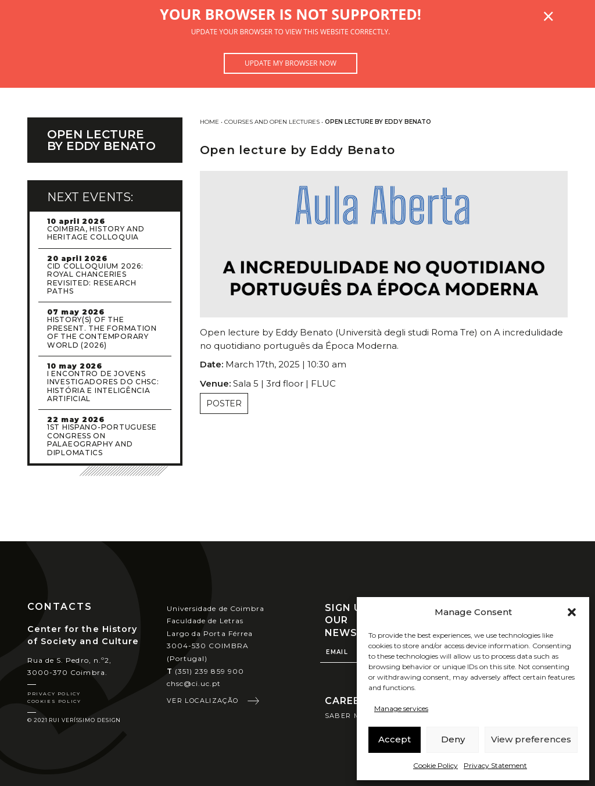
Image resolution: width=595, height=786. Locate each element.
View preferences (531, 739)
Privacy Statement (495, 765)
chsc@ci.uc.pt (194, 683)
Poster (224, 403)
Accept (394, 739)
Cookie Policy (435, 765)
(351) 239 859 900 (205, 671)
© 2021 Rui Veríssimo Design (74, 720)
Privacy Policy (53, 693)
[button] (572, 612)
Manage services (401, 708)
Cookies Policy (54, 701)
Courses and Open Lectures (272, 122)
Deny (453, 739)
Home (209, 122)
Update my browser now (290, 63)
